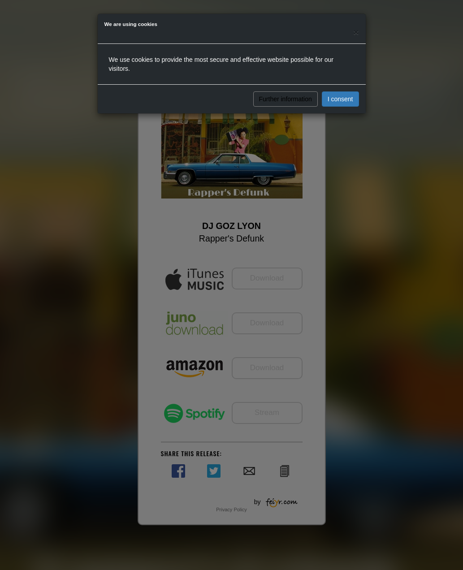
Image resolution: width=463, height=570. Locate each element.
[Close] (356, 32)
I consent (340, 99)
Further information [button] (285, 99)
